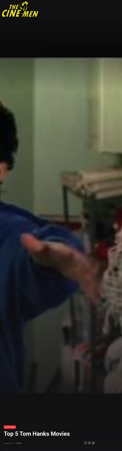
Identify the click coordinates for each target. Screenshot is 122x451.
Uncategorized (9, 427)
